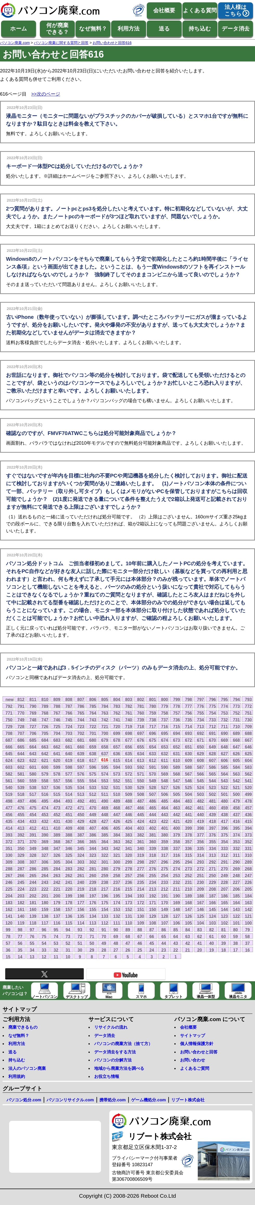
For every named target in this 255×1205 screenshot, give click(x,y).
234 (152, 882)
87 (151, 930)
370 (32, 842)
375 (224, 835)
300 (116, 862)
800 (164, 699)
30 (80, 950)
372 (8, 842)
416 (236, 821)
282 (80, 869)
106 (176, 923)
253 (176, 875)
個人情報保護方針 (196, 1043)
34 (32, 950)
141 (8, 916)
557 (56, 781)
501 (224, 794)
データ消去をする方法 (115, 1052)
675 (152, 740)
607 (212, 760)
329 (20, 855)
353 (236, 842)
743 (92, 720)
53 (56, 943)
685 (32, 740)
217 (104, 889)
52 (68, 943)
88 (139, 930)
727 (32, 726)
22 (175, 950)
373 (248, 835)
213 (152, 889)
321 (116, 855)
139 (32, 916)
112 (104, 923)
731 (236, 720)
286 (32, 869)
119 (20, 923)
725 (56, 726)
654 (152, 747)
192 (152, 896)
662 (56, 747)
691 (212, 733)
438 (224, 814)
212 (164, 889)
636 (116, 753)
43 (175, 943)
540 (8, 787)
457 (248, 808)
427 (104, 821)
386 (92, 835)
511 (104, 794)
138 (44, 916)
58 (247, 936)
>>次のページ (45, 94)
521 (236, 787)
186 (224, 896)
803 (128, 699)
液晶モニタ (238, 991)
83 (199, 930)
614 (128, 760)
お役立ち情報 (106, 1076)
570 (152, 774)
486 (152, 801)
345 (80, 848)
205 (248, 889)
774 (224, 706)
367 (68, 842)
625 (248, 753)
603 (8, 767)
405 (116, 828)
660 (80, 747)
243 (44, 882)
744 (80, 720)
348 (44, 848)
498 (8, 801)
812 (20, 699)
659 (92, 747)
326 (56, 855)
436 (248, 814)
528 (152, 787)
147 (188, 909)
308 (20, 862)
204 (8, 896)
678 (116, 740)
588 (188, 767)
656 (128, 747)
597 (80, 767)
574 (104, 774)
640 (68, 753)
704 (56, 733)
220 (68, 889)
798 (188, 699)
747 (44, 720)
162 (8, 909)
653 (164, 747)
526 (176, 787)
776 (200, 706)
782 (128, 706)
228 (224, 882)
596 (92, 767)
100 (248, 923)
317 (164, 855)
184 (248, 896)
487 (140, 801)
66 (151, 936)
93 (80, 930)
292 (212, 862)
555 (80, 781)
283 (68, 869)
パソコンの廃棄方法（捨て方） (123, 1043)
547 (176, 781)
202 (32, 896)
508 (140, 794)
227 (236, 882)
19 (211, 950)
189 (188, 896)
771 (8, 713)
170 (164, 902)
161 (20, 909)
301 (104, 862)
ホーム (18, 29)
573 (116, 774)
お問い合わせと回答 (199, 1052)
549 (152, 781)
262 (68, 875)
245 (20, 882)
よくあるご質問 (194, 1068)
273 (188, 869)
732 (224, 720)
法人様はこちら (236, 10)
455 (20, 814)
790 (32, 706)
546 (188, 781)
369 (44, 842)
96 (44, 930)
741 (116, 720)
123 (224, 916)
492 (80, 801)
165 (224, 902)
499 (248, 794)
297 (152, 862)
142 (248, 909)
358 (176, 842)
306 (44, 862)
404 (128, 828)
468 (116, 808)
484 (176, 801)
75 (44, 936)
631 (176, 753)
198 (80, 896)
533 (92, 787)
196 (104, 896)
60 (223, 936)
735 (188, 720)
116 (56, 923)
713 (200, 726)
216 (116, 889)
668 (236, 740)
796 (212, 699)
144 (224, 909)
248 (236, 875)
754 (212, 713)
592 (140, 767)
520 (248, 787)
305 (56, 862)
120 (8, 923)
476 (20, 808)
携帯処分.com (112, 1100)
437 (236, 814)
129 (152, 916)
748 (32, 720)
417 (224, 821)
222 (44, 889)
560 (20, 781)
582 (8, 774)
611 (164, 760)
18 (223, 950)
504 (188, 794)
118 (32, 923)
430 (68, 821)
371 (20, 842)
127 (176, 916)
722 (92, 726)
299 (128, 862)
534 (80, 787)
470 (92, 808)
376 (212, 835)
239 (92, 882)
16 (247, 950)
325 (68, 855)
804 (116, 699)
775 (212, 706)
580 (32, 774)
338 (164, 848)
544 (212, 781)
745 (68, 720)
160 (32, 909)
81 (223, 930)
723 (80, 726)
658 (104, 747)
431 (56, 821)
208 (212, 889)
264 (44, 875)
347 (56, 848)
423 (152, 821)
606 (224, 760)
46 (139, 943)
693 (188, 733)
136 (68, 916)
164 (236, 902)
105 (188, 923)
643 (32, 753)
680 (92, 740)
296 (164, 862)
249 (224, 875)
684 (44, 740)
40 (211, 943)
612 (152, 760)
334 (212, 848)
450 (80, 814)
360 (152, 842)
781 (140, 706)
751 (248, 713)
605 (236, 760)
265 (32, 875)
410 (56, 828)
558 (44, 781)
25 (139, 950)
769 (32, 713)
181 (32, 902)
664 (32, 747)
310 (248, 855)
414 (8, 828)
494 (56, 801)
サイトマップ (192, 1035)
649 (212, 747)
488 (128, 801)
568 (176, 774)
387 (80, 835)
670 (212, 740)
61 (211, 936)
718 (140, 726)
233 (164, 882)
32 (56, 950)
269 (236, 869)
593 (128, 767)
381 (152, 835)
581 (20, 774)
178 (68, 902)
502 (212, 794)
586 (212, 767)
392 (20, 835)
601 (32, 767)
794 (236, 699)
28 (103, 950)
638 (92, 753)
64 (175, 936)
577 (68, 774)
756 (188, 713)
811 (32, 699)
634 (140, 753)
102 (224, 923)
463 (176, 808)
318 (152, 855)
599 (56, 767)
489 (116, 801)
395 (236, 828)
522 (224, 787)
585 (224, 767)
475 (32, 808)
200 (56, 896)
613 (140, 760)
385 (104, 835)
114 (80, 923)
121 (248, 916)
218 (92, 889)
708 (8, 733)
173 (128, 902)
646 (248, 747)
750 (8, 720)
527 (164, 787)
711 (224, 726)
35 (20, 950)
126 (188, 916)
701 (92, 733)
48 (115, 943)
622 (32, 760)
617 (92, 760)
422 (164, 821)
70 (103, 936)
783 (116, 706)
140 (20, 916)
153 (116, 909)
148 (176, 909)
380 (164, 835)
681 (80, 740)
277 (140, 869)
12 (44, 957)
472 (68, 808)
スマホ (141, 991)
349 (32, 848)
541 (248, 781)
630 (188, 753)
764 (92, 713)
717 (152, 726)
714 (188, 726)
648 (224, 747)
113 (92, 923)
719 (128, 726)
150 (152, 909)
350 (20, 848)
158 (56, 909)
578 (56, 774)
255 (152, 875)
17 (235, 950)
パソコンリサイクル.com (70, 1100)
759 (152, 713)
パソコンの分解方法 (113, 1060)
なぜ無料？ (93, 29)
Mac (109, 991)
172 (140, 902)
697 (140, 733)
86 (163, 930)
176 (92, 902)
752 (236, 713)
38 (235, 943)
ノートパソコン (44, 991)
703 (68, 733)
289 (248, 862)
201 (44, 896)
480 (224, 801)
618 (80, 760)
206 (236, 889)
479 (236, 801)
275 (164, 869)
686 (20, 740)
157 (68, 909)
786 (80, 706)
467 (128, 808)
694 (176, 733)
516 (44, 794)
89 (127, 930)
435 (8, 821)
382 (140, 835)
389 (56, 835)
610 (176, 760)
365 (92, 842)
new (9, 699)
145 (212, 909)
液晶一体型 (206, 991)
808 (68, 699)
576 (80, 774)
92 (92, 930)
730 (248, 720)
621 (44, 760)
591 (152, 767)
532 (104, 787)
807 (80, 699)
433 (32, 821)
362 (128, 842)
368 (56, 842)
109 (140, 923)
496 (32, 801)
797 (200, 699)
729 (8, 726)
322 (104, 855)
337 (176, 848)
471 (80, 808)
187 (212, 896)
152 (128, 909)
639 (80, 753)
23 (163, 950)
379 (176, 835)
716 (164, 726)
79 (247, 930)
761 (128, 713)
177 (80, 902)
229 (212, 882)
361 (140, 842)
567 (188, 774)
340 (140, 848)
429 (80, 821)
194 (128, 896)
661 (68, 747)
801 (152, 699)
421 (176, 821)
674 (164, 740)
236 (128, 882)
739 (140, 720)
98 (20, 930)
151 (140, 909)
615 (116, 760)
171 (152, 902)
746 (56, 720)
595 (104, 767)
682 (68, 740)
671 (200, 740)
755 (200, 713)
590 (164, 767)
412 (32, 828)
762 (116, 713)
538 (32, 787)
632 (164, 753)
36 (8, 950)
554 (92, 781)
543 (224, 781)
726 (44, 726)
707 (20, 733)
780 (152, 706)
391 (32, 835)
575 (92, 774)
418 (212, 821)
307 (32, 862)
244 (32, 882)
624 (8, 760)
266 (20, 875)
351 (8, 848)
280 (104, 869)
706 (32, 733)
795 (224, 699)
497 (20, 801)
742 (104, 720)
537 (44, 787)
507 (152, 794)
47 (127, 943)
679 (104, 740)
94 (68, 930)
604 (248, 760)
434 (20, 821)
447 (116, 814)
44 (163, 943)
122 (236, 916)
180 (44, 902)
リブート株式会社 (188, 1100)
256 (140, 875)
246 (8, 882)
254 (164, 875)
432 (44, 821)
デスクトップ (77, 991)
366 (80, 842)
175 (104, 902)
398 (200, 828)
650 (200, 747)
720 (116, 726)
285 (44, 869)
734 (200, 720)
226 (248, 882)
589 (176, 767)
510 (116, 794)
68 (127, 936)
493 (68, 801)
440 (200, 814)
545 (200, 781)
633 (152, 753)
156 (80, 909)
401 (164, 828)
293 (200, 862)
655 (140, 747)
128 (164, 916)
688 (248, 733)
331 (248, 848)
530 (128, 787)
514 (68, 794)
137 (56, 916)
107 (164, 923)
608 (200, 760)
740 (128, 720)
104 (200, 923)
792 (8, 706)
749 (20, 720)
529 (140, 787)
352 (248, 842)
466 (140, 808)
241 (68, 882)
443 (164, 814)
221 (56, 889)
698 (128, 733)
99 (8, 930)
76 (32, 936)
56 (20, 943)
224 (20, 889)
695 (164, 733)
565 (212, 774)
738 (152, 720)
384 (116, 835)
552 (116, 781)
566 (200, 774)
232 (176, 882)
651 (188, 747)
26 (127, 950)
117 (44, 923)
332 (236, 848)
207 (224, 889)
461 (200, 808)
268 (248, 869)
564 (224, 774)
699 (116, 733)
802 (140, 699)
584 (236, 767)
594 (116, 767)
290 (236, 862)
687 (8, 740)
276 (152, 869)
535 (68, 787)
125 (200, 916)
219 (80, 889)
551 (128, 781)
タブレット (173, 991)
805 (104, 699)
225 (8, 889)
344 (92, 848)
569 (164, 774)
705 (44, 733)
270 (224, 869)
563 (236, 774)
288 (8, 869)
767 (56, 713)
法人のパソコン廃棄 (27, 1068)
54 (44, 943)
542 (236, 781)
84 (187, 930)
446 (128, 814)
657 (116, 747)
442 (176, 814)
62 (199, 936)
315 (188, 855)
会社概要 (164, 10)
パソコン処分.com (24, 1100)
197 (92, 896)
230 (200, 882)
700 (104, 733)
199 (68, 896)
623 (20, 760)
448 (104, 814)
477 (8, 808)
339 (152, 848)
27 (115, 950)
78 (8, 936)
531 (116, 787)
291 (224, 862)
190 (176, 896)
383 (128, 835)
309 (8, 862)
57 (8, 943)
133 (104, 916)
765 (80, 713)
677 (128, 740)
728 (20, 726)
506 (164, 794)
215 (128, 889)
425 (128, 821)
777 (188, 706)
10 (68, 957)
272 (200, 869)
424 (140, 821)
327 (44, 855)
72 (80, 936)
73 (68, 936)
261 (80, 875)
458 (236, 808)
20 (199, 950)
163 (248, 902)
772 (248, 706)
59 (235, 936)
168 (188, 902)
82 (211, 930)
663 (44, 747)
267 (8, 875)
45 (151, 943)
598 (68, 767)
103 (212, 923)
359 (164, 842)
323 (92, 855)
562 (248, 774)
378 (188, 835)
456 (8, 814)
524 (200, 787)
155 (92, 909)
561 (8, 781)
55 (32, 943)
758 (164, 713)
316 (176, 855)
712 (212, 726)
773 (236, 706)
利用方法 (128, 29)
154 (104, 909)
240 (80, 882)
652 (176, 747)
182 (20, 902)
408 (80, 828)
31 (68, 950)
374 (236, 835)
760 (140, 713)
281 (92, 869)
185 (236, 896)
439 (212, 814)
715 (176, 726)
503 (200, 794)
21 (187, 950)
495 (44, 801)
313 (212, 855)
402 (152, 828)
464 (164, 808)
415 (248, 821)
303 (80, 862)
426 (116, 821)
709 (248, 726)
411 (44, 828)
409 (68, 828)
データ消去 (236, 29)
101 (236, 923)
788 (56, 706)
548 (164, 781)
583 (248, 767)
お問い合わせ (192, 1060)
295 (176, 862)
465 (152, 808)
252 (188, 875)
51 (80, 943)
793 (248, 699)
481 (212, 801)
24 (151, 950)
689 (236, 733)
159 (44, 909)
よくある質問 (200, 10)
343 (104, 848)
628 (212, 753)
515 (56, 794)
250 (212, 875)
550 (140, 781)
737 (164, 720)
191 (164, 896)
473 (56, 808)
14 (20, 957)
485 (164, 801)
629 (200, 753)
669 (224, 740)
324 (80, 855)
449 (92, 814)
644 (20, 753)
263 (56, 875)
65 (163, 936)
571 (140, 774)
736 (176, 720)
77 (20, 936)
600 (44, 767)
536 (56, 787)
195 (116, 896)
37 (247, 943)
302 (92, 862)
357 (188, 842)
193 (140, 896)
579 (44, 774)
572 (128, 774)
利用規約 (16, 1076)
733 (212, 720)
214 (140, 889)
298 (140, 862)
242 (56, 882)
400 (176, 828)
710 (236, 726)
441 (188, 814)
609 (188, 760)
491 (92, 801)
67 (139, 936)
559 (32, 781)
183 (8, 902)
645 (8, 753)
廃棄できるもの (22, 1027)
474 (44, 808)
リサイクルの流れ (111, 1027)
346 (68, 848)
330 (8, 855)
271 (212, 869)
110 (128, 923)
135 (80, 916)
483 (188, 801)
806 (92, 699)
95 (56, 930)
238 (104, 882)
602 (20, 767)
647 (236, 747)
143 (236, 909)
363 (116, 842)
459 (224, 808)
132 (116, 916)
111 (116, 923)
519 (8, 794)
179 (56, 902)
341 (128, 848)
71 (92, 936)
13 (32, 957)
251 (200, 875)
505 (176, 794)
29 (92, 950)
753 (224, 713)
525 (188, 787)
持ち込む (200, 29)
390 (44, 835)
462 (188, 808)
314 (200, 855)
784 (104, 706)
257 (128, 875)
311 (236, 855)
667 (248, 740)
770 (20, 713)
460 (212, 808)
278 (128, 869)
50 (92, 943)
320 (128, 855)
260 (92, 875)
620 (56, 760)
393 (8, 835)
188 (200, 896)
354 (224, 842)
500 (236, 794)
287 (20, 869)
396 (224, 828)
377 (200, 835)
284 (56, 869)
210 (188, 889)
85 (175, 930)
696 (152, 733)
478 (248, 801)
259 (104, 875)
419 (200, 821)
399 (188, 828)
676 (140, 740)
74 (56, 936)
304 (68, 862)
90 (115, 930)
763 (104, 713)
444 (152, 814)
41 (199, 943)
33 (44, 950)
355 (212, 842)
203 (20, 896)
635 (128, 753)
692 (200, 733)
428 (92, 821)
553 (104, 781)
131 (128, 916)
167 (200, 902)
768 (44, 713)
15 (8, 957)
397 (212, 828)
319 (140, 855)
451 (68, 814)
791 (20, 706)
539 (20, 787)
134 (92, 916)
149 (164, 909)
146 (200, 909)
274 (176, 869)
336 (188, 848)
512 (92, 794)
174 (116, 902)
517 (32, 794)
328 (32, 855)
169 (176, 902)
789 (44, 706)
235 (140, 882)
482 (200, 801)
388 (68, 835)
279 (116, 869)
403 (140, 828)
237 (116, 882)
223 (32, 889)
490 (104, 801)
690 (224, 733)
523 (212, 787)
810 (44, 699)
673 (176, 740)
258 (116, 875)
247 (248, 875)
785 (92, 706)
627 (224, 753)
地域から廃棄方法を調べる (119, 1068)
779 (164, 706)
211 (176, 889)
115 (68, 923)
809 (56, 699)
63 (187, 936)
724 (68, 726)
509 (128, 794)
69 (115, 936)
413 (20, 828)
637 (104, 753)
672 (188, 740)
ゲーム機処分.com (148, 1100)
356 (200, 842)
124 (212, 916)
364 (104, 842)
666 (8, 747)
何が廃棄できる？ (57, 28)
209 (200, 889)
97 (32, 930)
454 (32, 814)
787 (68, 706)
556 (68, 781)
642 (44, 753)
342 (116, 848)
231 (188, 882)
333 (224, 848)
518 (20, 794)
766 (68, 713)
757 (176, 713)
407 (92, 828)
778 (176, 706)
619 (68, 760)
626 (236, 753)
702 (80, 733)
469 (104, 808)
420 (188, 821)
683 (56, 740)
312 (224, 855)
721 (104, 726)
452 (56, 814)
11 (56, 957)
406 (104, 828)
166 (212, 902)
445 (140, 814)
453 (44, 814)
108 (152, 923)
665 (20, 747)
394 (248, 828)
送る (164, 29)
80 (235, 930)
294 (188, 862)
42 (187, 943)
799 (176, 699)
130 (140, 916)
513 (80, 794)
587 (200, 767)
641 (56, 753)
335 (200, 848)
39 (223, 943)
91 (103, 930)
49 (103, 943)
